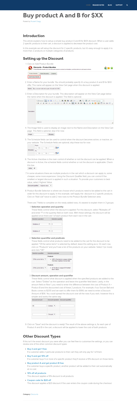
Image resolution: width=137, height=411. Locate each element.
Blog (110, 5)
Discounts (34, 394)
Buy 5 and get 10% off (37, 356)
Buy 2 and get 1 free (37, 349)
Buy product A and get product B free (45, 363)
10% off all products (36, 373)
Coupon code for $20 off (39, 380)
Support (119, 5)
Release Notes (98, 5)
